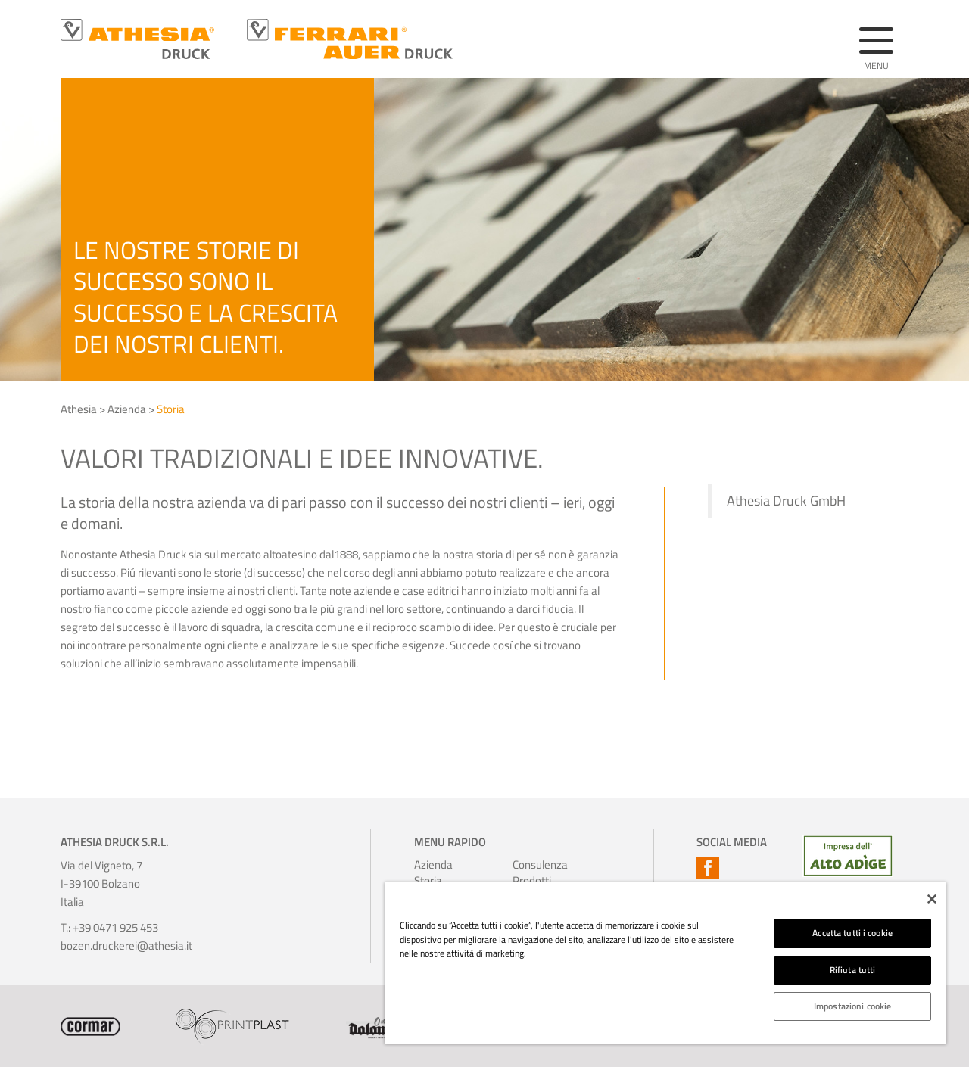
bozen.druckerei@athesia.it (126, 945)
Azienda (126, 409)
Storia (171, 409)
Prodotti (532, 880)
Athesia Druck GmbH (786, 500)
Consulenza (533, 865)
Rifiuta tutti (853, 970)
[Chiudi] (931, 899)
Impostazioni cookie (852, 1006)
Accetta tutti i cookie (852, 932)
